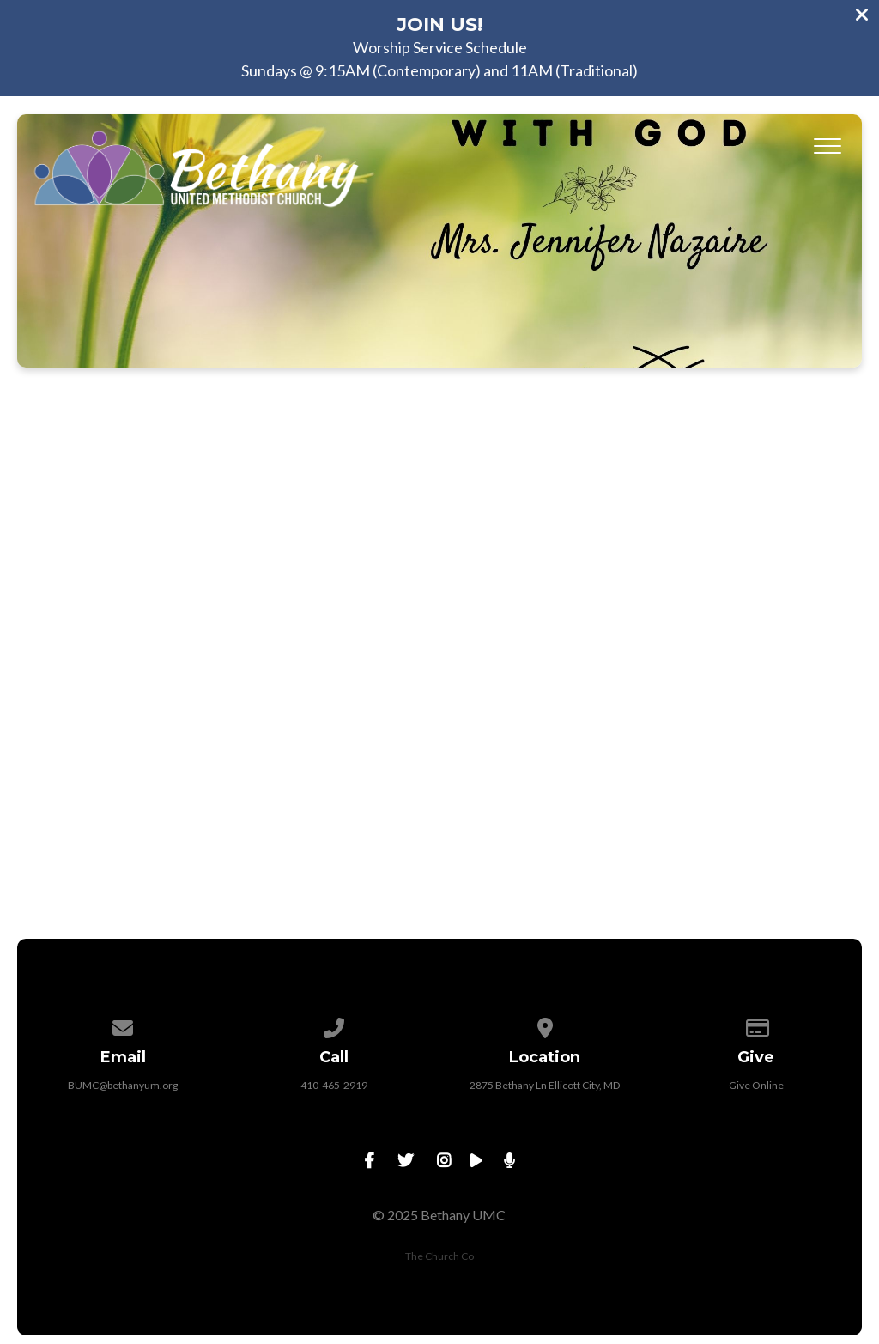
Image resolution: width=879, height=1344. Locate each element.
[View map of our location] (545, 1025)
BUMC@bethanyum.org (123, 1085)
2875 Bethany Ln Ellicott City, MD (545, 1085)
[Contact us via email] (123, 1025)
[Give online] (756, 1025)
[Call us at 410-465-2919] (334, 1025)
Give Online (756, 1085)
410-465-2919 (333, 1085)
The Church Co (439, 1256)
